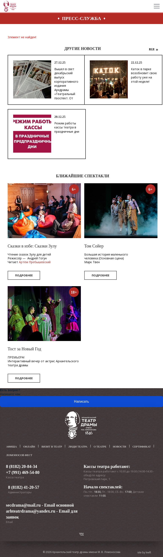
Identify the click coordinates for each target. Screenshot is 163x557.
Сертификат (142, 446)
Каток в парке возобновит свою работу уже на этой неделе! (144, 75)
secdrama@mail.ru (23, 505)
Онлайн (29, 446)
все (152, 49)
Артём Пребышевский (35, 262)
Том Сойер (94, 246)
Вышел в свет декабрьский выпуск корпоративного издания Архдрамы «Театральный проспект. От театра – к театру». (66, 87)
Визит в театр (52, 446)
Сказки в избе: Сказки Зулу (32, 246)
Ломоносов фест (19, 454)
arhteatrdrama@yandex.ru (30, 511)
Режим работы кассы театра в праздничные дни (66, 127)
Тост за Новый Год (24, 349)
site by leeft (144, 552)
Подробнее (24, 275)
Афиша (11, 446)
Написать (81, 401)
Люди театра (77, 446)
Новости (119, 446)
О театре (100, 446)
